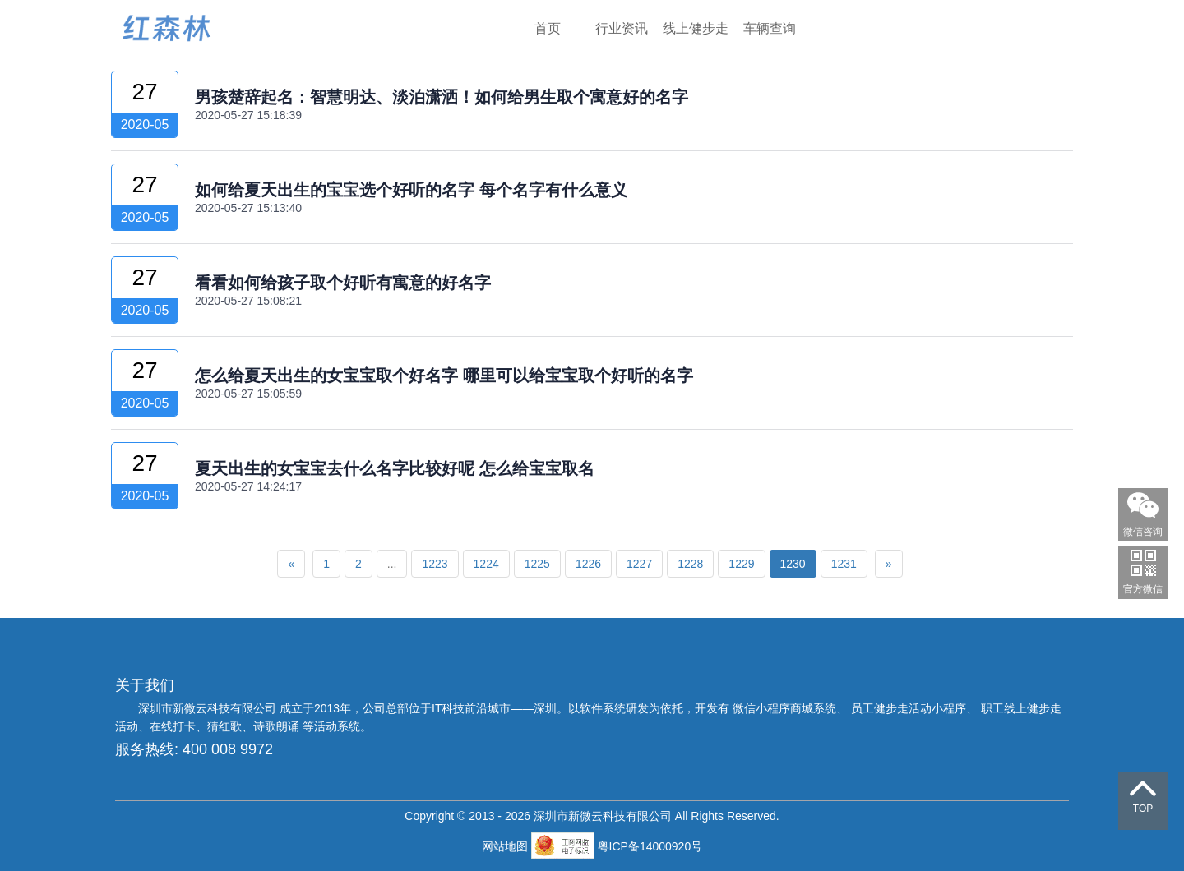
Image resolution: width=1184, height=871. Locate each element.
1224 (486, 563)
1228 (690, 563)
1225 (537, 563)
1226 (588, 563)
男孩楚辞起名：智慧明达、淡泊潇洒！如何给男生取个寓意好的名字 (441, 97)
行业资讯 (621, 28)
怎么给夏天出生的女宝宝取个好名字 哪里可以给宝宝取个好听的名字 (444, 375)
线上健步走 (695, 28)
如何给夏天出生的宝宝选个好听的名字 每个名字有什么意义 (411, 190)
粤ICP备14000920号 (650, 846)
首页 (547, 28)
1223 (434, 563)
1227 (639, 563)
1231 (844, 563)
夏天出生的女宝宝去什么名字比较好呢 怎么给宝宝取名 (394, 468)
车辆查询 (769, 28)
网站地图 (506, 846)
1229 (741, 563)
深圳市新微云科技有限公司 (209, 708)
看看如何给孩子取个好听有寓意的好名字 (343, 283)
